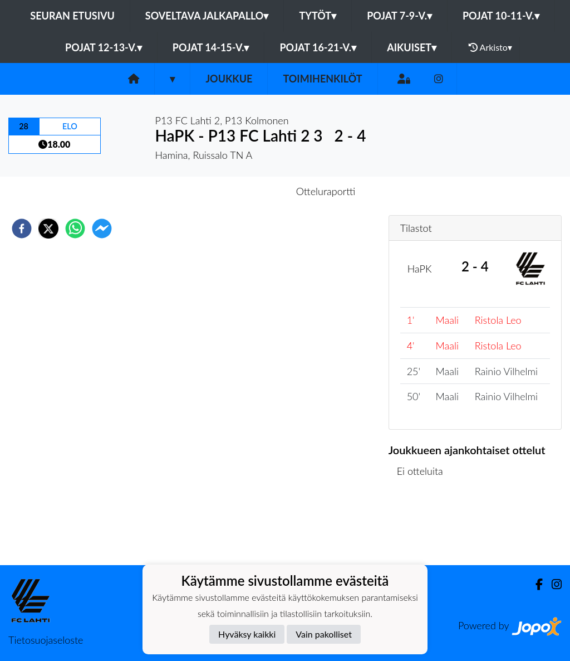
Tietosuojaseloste (45, 640)
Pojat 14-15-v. (211, 47)
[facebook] (22, 228)
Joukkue (228, 78)
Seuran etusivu (72, 15)
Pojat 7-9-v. (399, 15)
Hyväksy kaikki (247, 634)
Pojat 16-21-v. (317, 47)
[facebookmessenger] (102, 228)
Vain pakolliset (324, 634)
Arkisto (490, 47)
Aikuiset (411, 47)
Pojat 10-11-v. (501, 15)
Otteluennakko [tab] (246, 191)
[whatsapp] (75, 228)
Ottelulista (424, 527)
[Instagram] (438, 79)
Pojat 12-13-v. (103, 47)
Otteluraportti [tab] (326, 191)
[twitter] (48, 228)
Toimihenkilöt (322, 78)
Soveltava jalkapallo (207, 15)
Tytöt (317, 15)
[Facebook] (535, 584)
